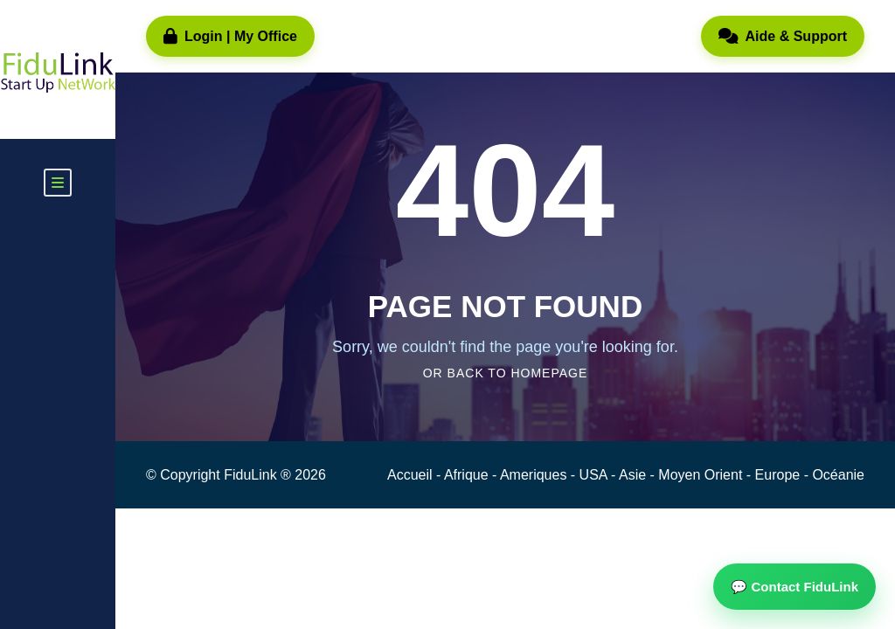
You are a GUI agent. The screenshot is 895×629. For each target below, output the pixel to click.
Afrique (468, 474)
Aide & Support (782, 37)
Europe (779, 474)
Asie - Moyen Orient (682, 474)
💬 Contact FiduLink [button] (794, 586)
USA (595, 474)
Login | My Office (230, 37)
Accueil (411, 474)
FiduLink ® (259, 474)
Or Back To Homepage (505, 373)
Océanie (838, 474)
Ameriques (535, 474)
